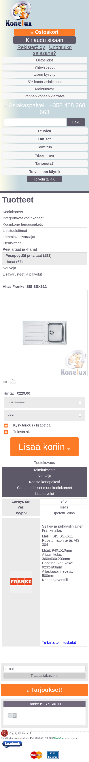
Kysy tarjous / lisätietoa (27, 425)
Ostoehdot (44, 60)
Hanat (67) (14, 262)
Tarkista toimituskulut (59, 642)
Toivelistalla (44, 179)
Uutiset (44, 139)
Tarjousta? (44, 163)
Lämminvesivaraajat (19, 237)
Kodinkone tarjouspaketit (23, 224)
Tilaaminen (44, 155)
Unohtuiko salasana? (52, 50)
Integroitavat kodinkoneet (23, 218)
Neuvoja (9, 268)
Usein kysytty (44, 74)
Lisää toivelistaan (16, 402)
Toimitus (44, 147)
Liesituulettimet (15, 231)
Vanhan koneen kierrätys (44, 96)
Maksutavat (44, 89)
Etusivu (44, 131)
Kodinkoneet (13, 212)
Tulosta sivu (18, 432)
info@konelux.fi (21, 738)
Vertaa (11, 415)
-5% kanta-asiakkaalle (45, 82)
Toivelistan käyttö (44, 172)
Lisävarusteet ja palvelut (22, 274)
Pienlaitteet (12, 243)
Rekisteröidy (31, 47)
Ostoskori (44, 32)
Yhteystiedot (44, 67)
